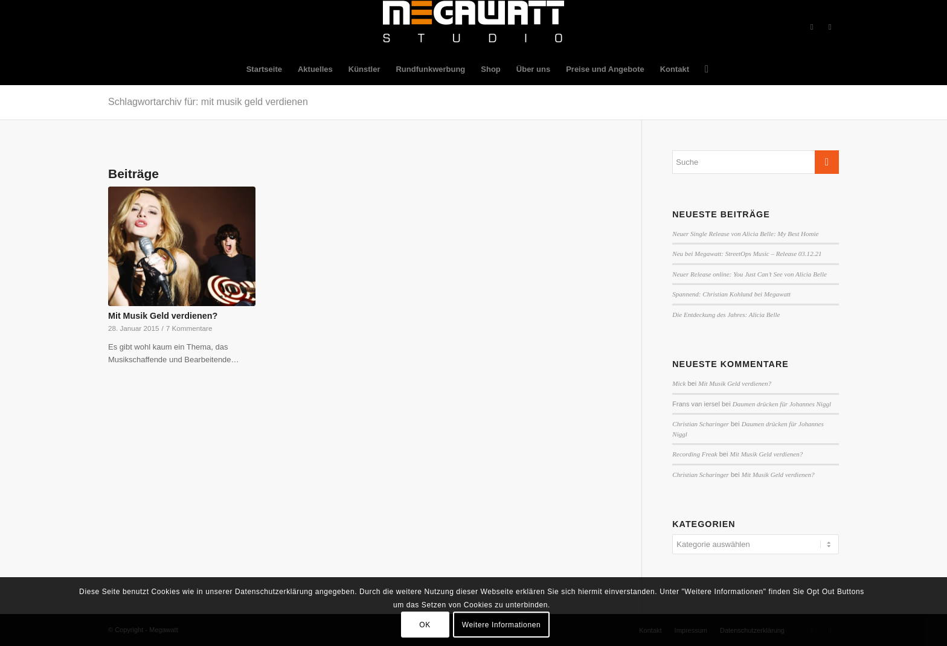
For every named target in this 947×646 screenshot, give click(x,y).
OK (425, 625)
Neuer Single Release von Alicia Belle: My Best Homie (745, 233)
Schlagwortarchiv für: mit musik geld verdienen (208, 102)
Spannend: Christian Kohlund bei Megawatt (731, 294)
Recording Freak (694, 454)
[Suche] (702, 69)
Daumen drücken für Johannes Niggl (782, 404)
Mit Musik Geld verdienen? (162, 316)
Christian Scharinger (700, 423)
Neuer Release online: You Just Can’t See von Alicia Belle (749, 274)
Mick (678, 383)
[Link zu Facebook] (812, 27)
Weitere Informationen (501, 625)
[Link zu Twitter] (830, 27)
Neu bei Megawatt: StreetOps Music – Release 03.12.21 (746, 253)
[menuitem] (264, 69)
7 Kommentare (189, 328)
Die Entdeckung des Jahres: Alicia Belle (726, 314)
